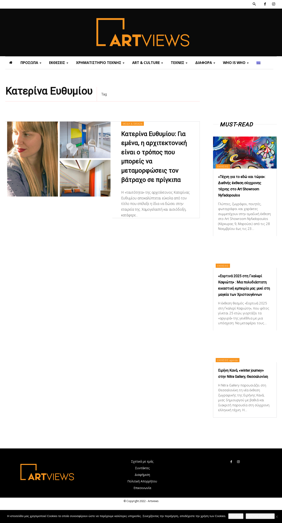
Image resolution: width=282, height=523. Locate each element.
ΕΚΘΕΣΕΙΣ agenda (231, 372)
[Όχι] (276, 516)
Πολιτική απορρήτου (260, 516)
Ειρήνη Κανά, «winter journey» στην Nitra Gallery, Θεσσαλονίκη (244, 388)
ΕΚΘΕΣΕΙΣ (226, 166)
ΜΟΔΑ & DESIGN (134, 124)
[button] (254, 4)
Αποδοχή (236, 516)
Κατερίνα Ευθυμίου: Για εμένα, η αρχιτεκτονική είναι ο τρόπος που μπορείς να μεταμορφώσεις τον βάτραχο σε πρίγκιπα (156, 162)
